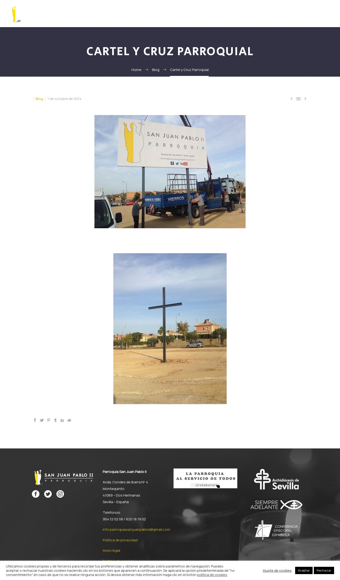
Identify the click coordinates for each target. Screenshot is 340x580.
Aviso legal (111, 550)
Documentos (188, 13)
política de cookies (212, 574)
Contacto (324, 13)
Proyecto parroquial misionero (234, 13)
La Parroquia (100, 13)
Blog (39, 98)
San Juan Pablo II (156, 13)
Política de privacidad (120, 540)
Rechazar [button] (324, 570)
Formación (126, 13)
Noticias (277, 13)
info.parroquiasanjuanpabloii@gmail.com (136, 529)
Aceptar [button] (304, 570)
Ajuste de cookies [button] (277, 570)
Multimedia (300, 13)
